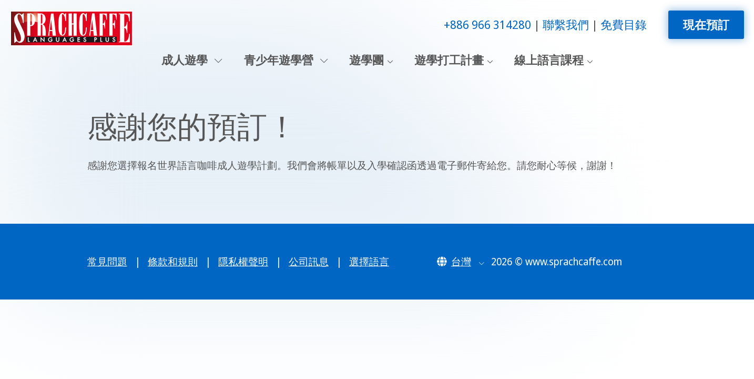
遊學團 (366, 60)
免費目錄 (623, 24)
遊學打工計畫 (449, 60)
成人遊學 (191, 60)
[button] (460, 261)
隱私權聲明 (243, 261)
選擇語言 (369, 261)
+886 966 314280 (487, 24)
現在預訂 (706, 24)
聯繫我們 (566, 24)
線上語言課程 (549, 60)
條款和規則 (173, 261)
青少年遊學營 (286, 60)
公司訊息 (309, 261)
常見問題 (107, 261)
